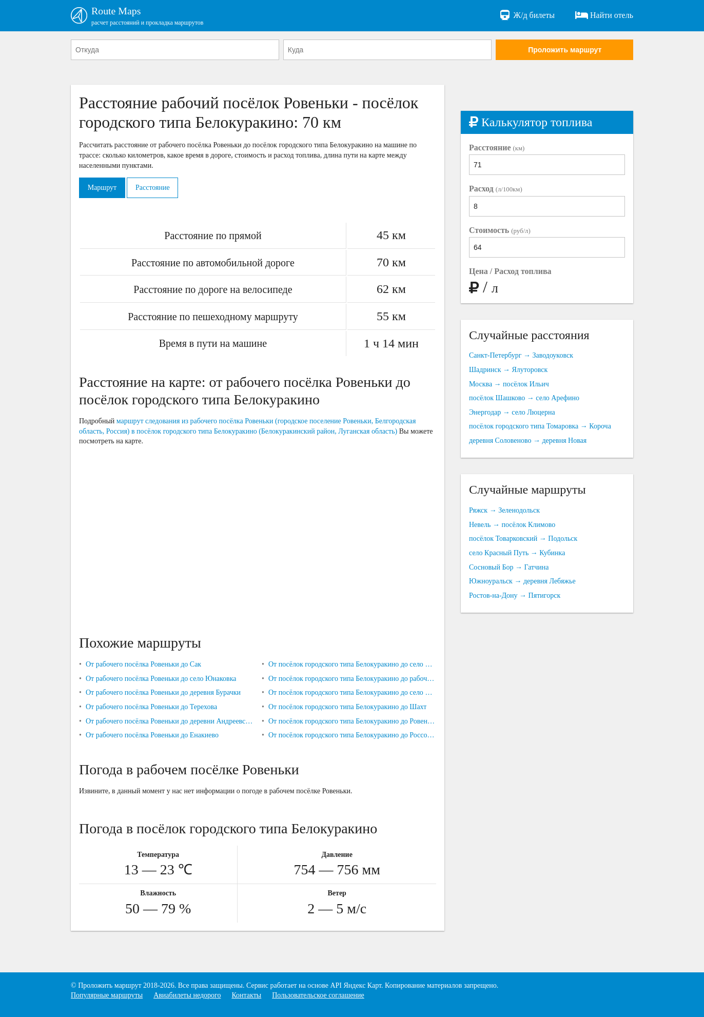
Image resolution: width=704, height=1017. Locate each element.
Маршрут (102, 187)
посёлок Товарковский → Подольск (523, 539)
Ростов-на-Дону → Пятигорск (514, 595)
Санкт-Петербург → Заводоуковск (521, 356)
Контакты (246, 995)
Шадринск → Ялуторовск (508, 370)
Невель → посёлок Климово (512, 525)
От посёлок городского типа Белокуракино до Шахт (347, 707)
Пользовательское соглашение (318, 995)
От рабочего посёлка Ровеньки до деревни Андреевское (169, 721)
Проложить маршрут (564, 50)
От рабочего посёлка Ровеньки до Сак (143, 664)
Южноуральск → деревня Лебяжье (522, 581)
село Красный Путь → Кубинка (517, 553)
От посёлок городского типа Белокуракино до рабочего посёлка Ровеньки (352, 678)
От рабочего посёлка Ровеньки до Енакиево (152, 735)
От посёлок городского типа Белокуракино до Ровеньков (352, 721)
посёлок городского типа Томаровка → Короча (540, 427)
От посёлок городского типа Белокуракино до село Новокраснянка (352, 693)
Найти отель (604, 15)
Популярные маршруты (107, 995)
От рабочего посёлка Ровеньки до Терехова (151, 707)
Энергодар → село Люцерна (512, 412)
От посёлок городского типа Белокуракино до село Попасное (352, 664)
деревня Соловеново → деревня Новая (527, 440)
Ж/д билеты (527, 15)
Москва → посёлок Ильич (509, 384)
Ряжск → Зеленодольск (504, 511)
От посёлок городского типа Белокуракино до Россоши (352, 735)
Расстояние (153, 187)
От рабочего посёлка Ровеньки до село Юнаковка (161, 678)
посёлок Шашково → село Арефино (524, 398)
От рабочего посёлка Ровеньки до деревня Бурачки (163, 693)
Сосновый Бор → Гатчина (509, 567)
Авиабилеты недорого (187, 995)
